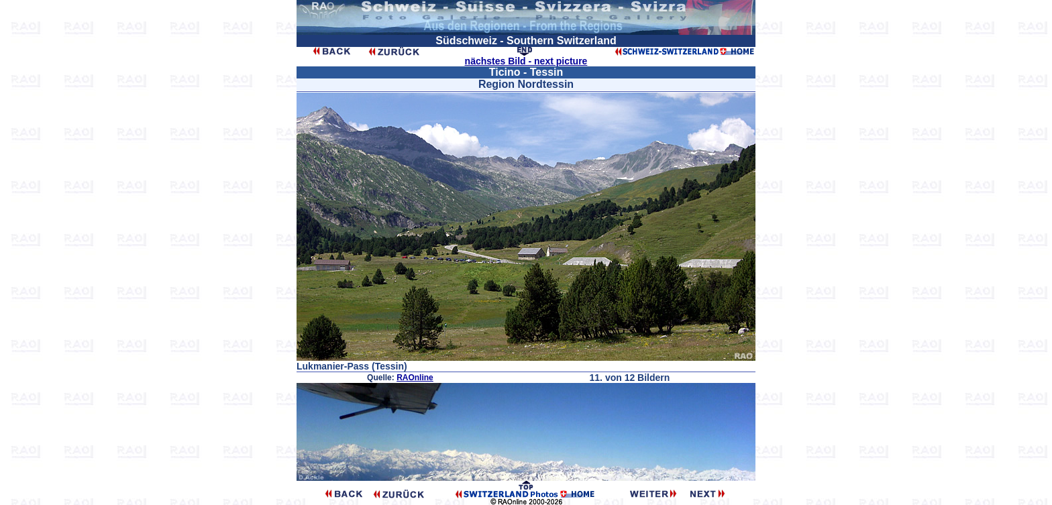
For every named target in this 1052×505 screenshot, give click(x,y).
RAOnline (415, 377)
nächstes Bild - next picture (526, 61)
